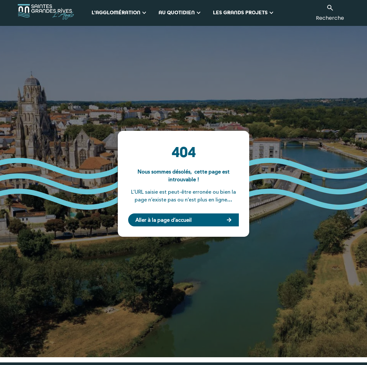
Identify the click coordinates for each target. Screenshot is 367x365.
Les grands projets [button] (244, 13)
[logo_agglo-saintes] (55, 13)
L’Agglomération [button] (120, 13)
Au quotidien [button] (181, 13)
